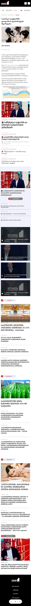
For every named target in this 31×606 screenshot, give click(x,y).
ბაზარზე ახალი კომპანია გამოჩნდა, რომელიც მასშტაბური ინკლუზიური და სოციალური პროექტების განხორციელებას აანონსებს (15, 363)
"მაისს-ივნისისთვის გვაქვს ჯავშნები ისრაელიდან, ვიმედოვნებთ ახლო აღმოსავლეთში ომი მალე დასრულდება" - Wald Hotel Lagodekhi (14, 527)
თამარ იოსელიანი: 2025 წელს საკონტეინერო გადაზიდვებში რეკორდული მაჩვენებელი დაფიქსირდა (12, 416)
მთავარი (4, 15)
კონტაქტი (15, 590)
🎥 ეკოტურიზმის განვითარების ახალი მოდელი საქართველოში (15, 138)
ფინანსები (11, 15)
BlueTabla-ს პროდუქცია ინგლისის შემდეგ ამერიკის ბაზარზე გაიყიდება (15, 350)
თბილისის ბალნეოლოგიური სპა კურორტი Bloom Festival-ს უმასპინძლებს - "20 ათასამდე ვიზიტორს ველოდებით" (15, 514)
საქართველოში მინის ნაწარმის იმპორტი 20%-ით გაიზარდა (14, 403)
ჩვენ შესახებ (15, 586)
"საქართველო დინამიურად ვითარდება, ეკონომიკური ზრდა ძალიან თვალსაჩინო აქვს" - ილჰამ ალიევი (14, 430)
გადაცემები (5, 119)
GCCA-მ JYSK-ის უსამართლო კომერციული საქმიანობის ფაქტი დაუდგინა (13, 339)
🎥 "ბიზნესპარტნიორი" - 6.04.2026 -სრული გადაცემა (14, 152)
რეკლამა (15, 593)
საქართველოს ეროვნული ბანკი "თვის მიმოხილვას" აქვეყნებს (13, 162)
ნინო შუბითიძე (6, 45)
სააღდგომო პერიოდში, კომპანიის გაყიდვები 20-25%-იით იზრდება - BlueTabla (15, 328)
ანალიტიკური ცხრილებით (11, 65)
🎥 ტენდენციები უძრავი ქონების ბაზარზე (11, 220)
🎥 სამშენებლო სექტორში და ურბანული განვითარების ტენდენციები (14, 124)
